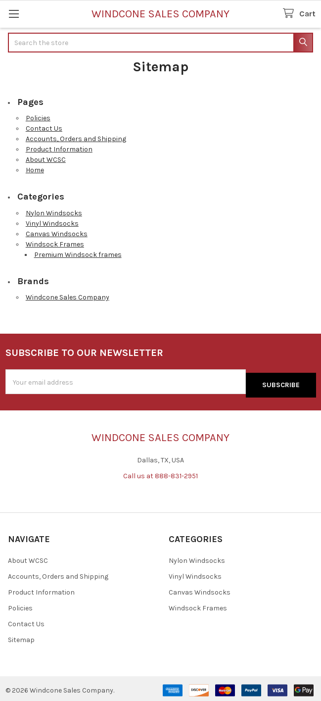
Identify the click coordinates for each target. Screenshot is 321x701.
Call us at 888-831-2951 (160, 473)
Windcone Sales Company (67, 297)
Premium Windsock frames (78, 254)
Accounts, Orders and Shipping (76, 139)
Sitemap (21, 636)
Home (35, 170)
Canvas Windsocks (57, 234)
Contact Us (44, 128)
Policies (38, 118)
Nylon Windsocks (54, 213)
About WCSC (46, 159)
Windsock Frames (55, 244)
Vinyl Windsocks (52, 223)
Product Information (59, 149)
